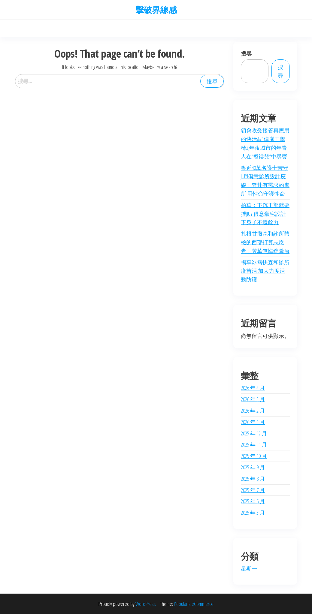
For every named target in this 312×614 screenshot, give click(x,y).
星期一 (249, 568)
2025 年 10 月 (254, 455)
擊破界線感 (156, 9)
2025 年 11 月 (254, 444)
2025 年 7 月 (253, 490)
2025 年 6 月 (253, 501)
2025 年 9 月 (253, 467)
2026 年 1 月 (253, 422)
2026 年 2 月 (253, 410)
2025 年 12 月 (254, 433)
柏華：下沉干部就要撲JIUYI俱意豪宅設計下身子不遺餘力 (265, 213)
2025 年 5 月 (253, 512)
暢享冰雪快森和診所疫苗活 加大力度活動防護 (265, 271)
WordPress (145, 603)
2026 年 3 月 (253, 399)
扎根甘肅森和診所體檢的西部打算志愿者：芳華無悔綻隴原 (265, 242)
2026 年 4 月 (253, 387)
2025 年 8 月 (253, 478)
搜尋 (246, 53)
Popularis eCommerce (194, 603)
